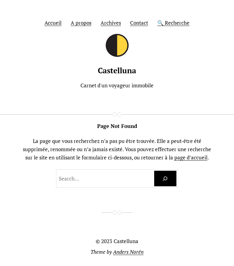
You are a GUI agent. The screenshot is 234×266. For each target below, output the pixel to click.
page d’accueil (190, 157)
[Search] (165, 178)
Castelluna (117, 70)
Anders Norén (128, 251)
